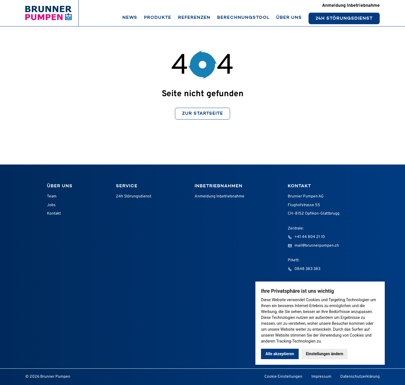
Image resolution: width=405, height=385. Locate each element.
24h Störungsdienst (133, 196)
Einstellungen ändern (324, 354)
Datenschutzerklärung (360, 376)
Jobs (51, 205)
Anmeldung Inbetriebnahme (219, 196)
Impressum (321, 376)
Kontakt (54, 213)
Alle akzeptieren (280, 354)
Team (52, 196)
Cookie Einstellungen (283, 376)
